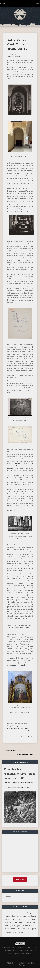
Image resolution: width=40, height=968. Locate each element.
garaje (17, 726)
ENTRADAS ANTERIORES (26, 754)
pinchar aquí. (24, 628)
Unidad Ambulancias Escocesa (16, 929)
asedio (26, 723)
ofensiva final (9, 916)
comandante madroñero (14, 922)
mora (34, 919)
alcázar (20, 723)
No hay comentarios (14, 56)
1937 (34, 913)
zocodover (14, 913)
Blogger (24, 965)
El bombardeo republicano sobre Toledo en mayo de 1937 (19, 774)
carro (14, 919)
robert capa (11, 731)
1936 (10, 723)
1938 (34, 926)
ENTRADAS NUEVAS (12, 750)
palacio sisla (31, 922)
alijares (21, 919)
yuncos (12, 926)
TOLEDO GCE (12, 963)
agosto (15, 723)
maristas (21, 728)
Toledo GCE (8, 897)
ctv (29, 916)
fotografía (10, 726)
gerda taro (22, 726)
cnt (28, 919)
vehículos (7, 932)
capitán (33, 929)
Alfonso (6, 926)
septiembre (27, 731)
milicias (27, 728)
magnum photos (12, 728)
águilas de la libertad (24, 926)
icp (28, 726)
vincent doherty (17, 932)
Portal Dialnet (20, 880)
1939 (20, 913)
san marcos (19, 731)
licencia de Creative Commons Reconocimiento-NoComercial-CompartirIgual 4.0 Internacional (21, 950)
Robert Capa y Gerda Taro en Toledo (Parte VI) (18, 44)
